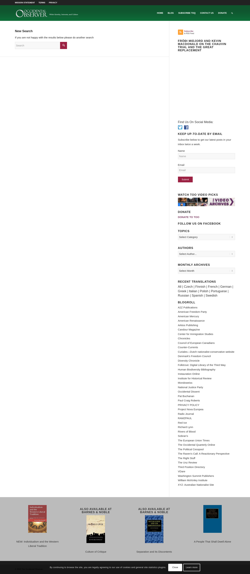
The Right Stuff (186, 458)
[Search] (232, 13)
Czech (188, 286)
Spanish (197, 295)
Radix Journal (186, 413)
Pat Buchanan (186, 396)
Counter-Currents (188, 347)
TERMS (42, 3)
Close (175, 567)
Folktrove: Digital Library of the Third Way (202, 364)
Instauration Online (189, 373)
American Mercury (188, 316)
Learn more (192, 567)
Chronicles (184, 338)
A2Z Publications (188, 307)
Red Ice (182, 422)
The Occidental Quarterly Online (196, 444)
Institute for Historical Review (194, 378)
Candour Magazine (189, 329)
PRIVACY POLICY (188, 404)
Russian (183, 295)
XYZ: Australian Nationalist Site (196, 484)
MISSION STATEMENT (25, 3)
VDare (181, 471)
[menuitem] (26, 2)
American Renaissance (191, 320)
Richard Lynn (185, 427)
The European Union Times (194, 440)
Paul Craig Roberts (189, 400)
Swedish (211, 295)
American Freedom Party (192, 311)
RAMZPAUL (185, 418)
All (179, 286)
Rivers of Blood (187, 431)
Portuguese (219, 291)
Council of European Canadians (196, 342)
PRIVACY (53, 3)
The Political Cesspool (191, 449)
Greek (182, 291)
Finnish (200, 286)
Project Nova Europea (190, 409)
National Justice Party (190, 387)
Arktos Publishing (188, 325)
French (213, 286)
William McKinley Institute (192, 480)
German (225, 286)
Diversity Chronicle (189, 360)
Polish (204, 291)
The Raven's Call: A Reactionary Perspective (204, 453)
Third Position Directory (191, 467)
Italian (193, 291)
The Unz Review (187, 462)
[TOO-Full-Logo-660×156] (47, 13)
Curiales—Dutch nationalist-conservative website (206, 351)
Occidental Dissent (189, 391)
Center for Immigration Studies (195, 334)
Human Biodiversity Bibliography (196, 369)
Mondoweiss (185, 382)
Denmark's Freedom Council (194, 356)
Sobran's (183, 435)
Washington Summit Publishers (196, 475)
